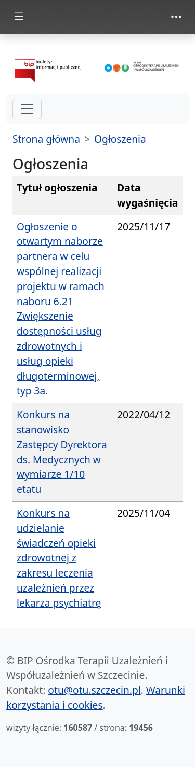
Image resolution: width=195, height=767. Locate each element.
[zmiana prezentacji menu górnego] (176, 16)
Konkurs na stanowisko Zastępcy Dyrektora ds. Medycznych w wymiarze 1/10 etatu (62, 451)
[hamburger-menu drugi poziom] (27, 109)
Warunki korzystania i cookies (95, 697)
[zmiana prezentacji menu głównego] (18, 17)
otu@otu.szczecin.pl (94, 690)
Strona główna (46, 139)
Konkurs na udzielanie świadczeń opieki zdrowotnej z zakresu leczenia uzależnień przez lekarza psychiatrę (59, 558)
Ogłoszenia (120, 139)
